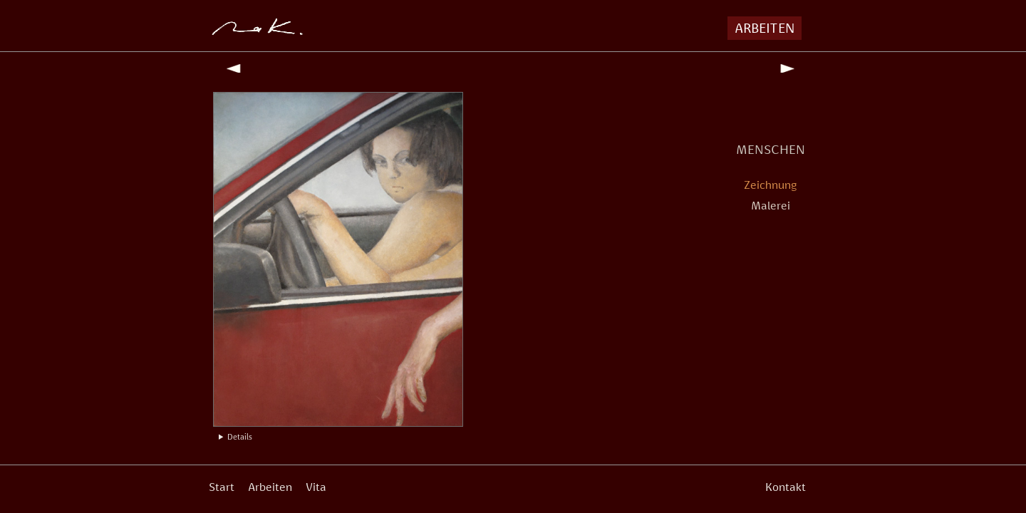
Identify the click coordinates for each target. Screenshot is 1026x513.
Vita (316, 487)
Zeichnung (770, 185)
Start (221, 487)
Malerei (770, 205)
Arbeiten (270, 487)
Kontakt (785, 487)
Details (239, 437)
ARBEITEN (764, 27)
